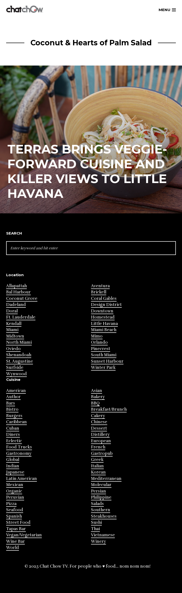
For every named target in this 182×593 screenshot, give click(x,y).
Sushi (96, 522)
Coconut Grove (21, 298)
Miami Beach (103, 329)
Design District (106, 304)
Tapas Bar (16, 528)
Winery (98, 541)
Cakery (98, 415)
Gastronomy (18, 453)
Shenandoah (18, 354)
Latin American (21, 478)
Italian (97, 466)
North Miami (19, 342)
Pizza (11, 503)
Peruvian (15, 497)
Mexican (14, 484)
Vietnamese (103, 535)
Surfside (14, 367)
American (16, 390)
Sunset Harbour (107, 361)
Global (12, 459)
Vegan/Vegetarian (24, 535)
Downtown (102, 311)
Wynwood (16, 373)
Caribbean (16, 421)
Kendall (13, 323)
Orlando (99, 342)
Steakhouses (104, 516)
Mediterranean (106, 478)
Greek (97, 459)
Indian (12, 466)
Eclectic (14, 440)
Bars (10, 403)
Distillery (100, 434)
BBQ (95, 403)
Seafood (14, 509)
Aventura (100, 285)
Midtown (15, 336)
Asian (96, 390)
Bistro (12, 409)
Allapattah (16, 285)
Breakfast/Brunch (109, 409)
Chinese (99, 421)
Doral (12, 311)
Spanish (14, 516)
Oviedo (13, 348)
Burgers (14, 415)
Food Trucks (19, 447)
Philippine (101, 497)
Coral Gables (104, 298)
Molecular (101, 484)
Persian (98, 491)
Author (13, 396)
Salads (97, 503)
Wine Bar (15, 541)
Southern (100, 509)
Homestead (103, 317)
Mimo (97, 336)
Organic (14, 491)
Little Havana (104, 323)
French (98, 447)
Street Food (18, 522)
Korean (98, 472)
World (12, 547)
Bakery (98, 396)
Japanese (15, 472)
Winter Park (103, 367)
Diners (13, 434)
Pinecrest (100, 348)
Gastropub (102, 453)
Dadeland (16, 304)
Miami (12, 329)
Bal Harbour (18, 292)
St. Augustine (19, 361)
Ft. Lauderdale (20, 317)
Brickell (98, 292)
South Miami (103, 354)
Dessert (99, 428)
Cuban (12, 428)
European (101, 440)
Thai (95, 528)
